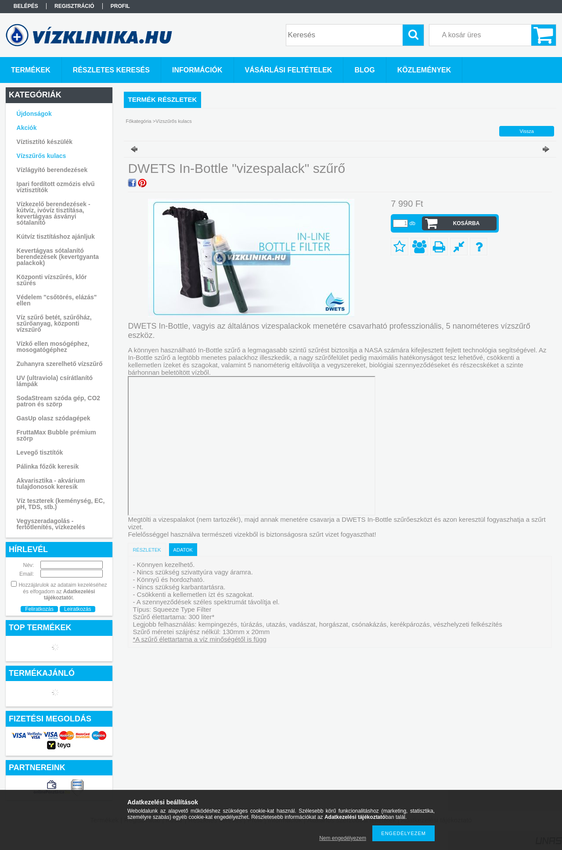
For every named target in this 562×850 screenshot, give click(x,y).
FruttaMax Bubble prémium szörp (56, 435)
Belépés (26, 6)
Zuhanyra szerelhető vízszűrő (60, 363)
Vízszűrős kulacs (41, 155)
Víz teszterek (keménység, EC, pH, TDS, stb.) (61, 503)
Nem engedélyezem (342, 838)
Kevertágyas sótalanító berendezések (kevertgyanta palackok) (58, 256)
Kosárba (466, 223)
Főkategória (138, 121)
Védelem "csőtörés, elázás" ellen (57, 300)
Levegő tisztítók (40, 452)
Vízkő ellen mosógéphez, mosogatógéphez (53, 346)
